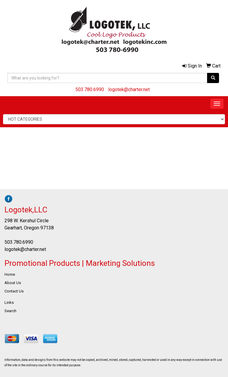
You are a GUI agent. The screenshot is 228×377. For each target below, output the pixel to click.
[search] (213, 78)
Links (9, 302)
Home (9, 274)
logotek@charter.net (129, 89)
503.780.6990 (89, 89)
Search (10, 311)
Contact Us (14, 291)
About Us (12, 283)
